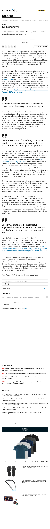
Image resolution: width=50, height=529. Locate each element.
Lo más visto (5, 390)
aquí (26, 308)
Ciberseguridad (14, 20)
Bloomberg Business (17, 162)
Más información (6, 304)
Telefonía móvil (23, 297)
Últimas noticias (7, 365)
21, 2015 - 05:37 (25, 42)
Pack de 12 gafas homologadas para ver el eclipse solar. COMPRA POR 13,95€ (34, 494)
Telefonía (37, 297)
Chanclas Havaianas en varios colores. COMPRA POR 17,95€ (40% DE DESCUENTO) (35, 466)
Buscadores (10, 297)
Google (18, 52)
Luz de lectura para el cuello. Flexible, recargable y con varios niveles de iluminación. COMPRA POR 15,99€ (34, 481)
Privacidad (21, 20)
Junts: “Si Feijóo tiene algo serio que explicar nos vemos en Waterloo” (25, 373)
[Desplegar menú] (3, 10)
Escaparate (25, 429)
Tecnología (7, 16)
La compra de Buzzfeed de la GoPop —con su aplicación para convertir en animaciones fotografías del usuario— (24, 249)
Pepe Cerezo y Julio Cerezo (25, 40)
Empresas (30, 297)
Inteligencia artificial (30, 20)
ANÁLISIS (4, 24)
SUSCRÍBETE (41, 10)
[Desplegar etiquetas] (47, 297)
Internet (40, 20)
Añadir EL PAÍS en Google (41, 46)
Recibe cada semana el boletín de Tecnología (15, 281)
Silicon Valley (9, 79)
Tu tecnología (5, 20)
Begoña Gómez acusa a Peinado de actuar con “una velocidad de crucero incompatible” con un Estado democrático (22, 413)
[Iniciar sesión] (47, 10)
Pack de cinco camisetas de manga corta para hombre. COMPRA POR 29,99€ (25, 462)
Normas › (46, 288)
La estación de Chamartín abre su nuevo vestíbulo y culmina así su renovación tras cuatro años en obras (23, 369)
